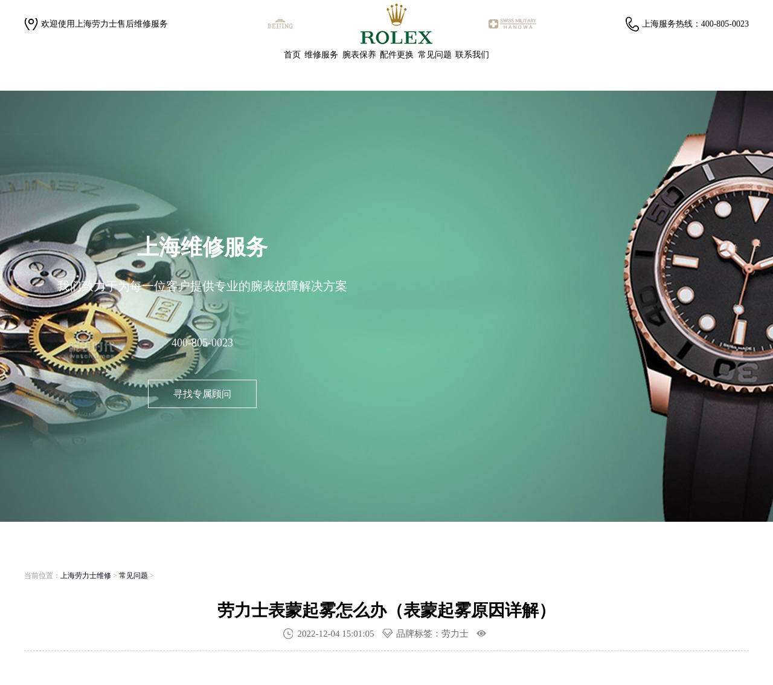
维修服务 (321, 54)
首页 (292, 54)
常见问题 (435, 54)
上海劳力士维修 (85, 575)
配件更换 (397, 54)
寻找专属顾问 (202, 394)
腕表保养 (359, 54)
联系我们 (472, 54)
